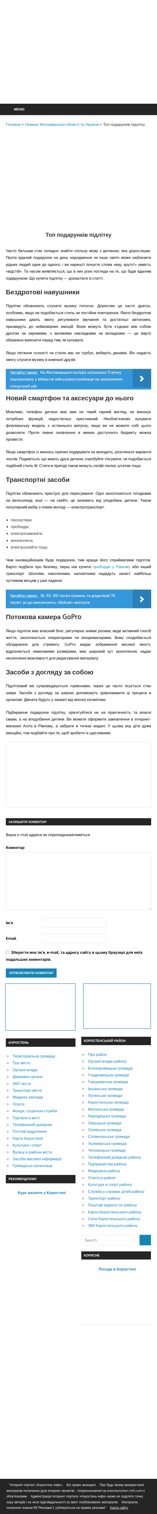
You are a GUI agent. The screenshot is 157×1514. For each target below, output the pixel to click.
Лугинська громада (105, 1095)
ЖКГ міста (22, 1083)
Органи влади (25, 1069)
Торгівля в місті (26, 1117)
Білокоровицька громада (110, 1068)
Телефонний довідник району (114, 1157)
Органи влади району (107, 1061)
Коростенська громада (108, 1102)
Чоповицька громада (106, 1150)
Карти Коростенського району (114, 1211)
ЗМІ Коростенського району (112, 1225)
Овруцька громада (104, 1122)
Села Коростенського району (114, 1218)
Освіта (18, 1104)
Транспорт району (104, 1198)
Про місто (21, 1062)
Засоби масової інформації (37, 1158)
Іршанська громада (105, 1088)
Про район (97, 1054)
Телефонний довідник (32, 1124)
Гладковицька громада (108, 1074)
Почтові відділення (30, 1131)
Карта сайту (119, 1508)
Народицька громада (107, 1115)
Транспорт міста (27, 1090)
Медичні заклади (28, 1097)
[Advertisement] (81, 63)
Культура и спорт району (110, 1184)
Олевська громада (104, 1129)
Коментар (15, 847)
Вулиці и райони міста (32, 1152)
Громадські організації (32, 1165)
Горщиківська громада (108, 1081)
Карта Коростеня (28, 1138)
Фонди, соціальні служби (35, 1110)
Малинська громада (106, 1109)
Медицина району (104, 1170)
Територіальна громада (34, 1056)
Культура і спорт (27, 1145)
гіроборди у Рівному (111, 566)
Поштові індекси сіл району (112, 1204)
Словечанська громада (109, 1136)
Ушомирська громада (107, 1143)
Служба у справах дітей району (116, 1191)
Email (11, 938)
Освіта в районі (101, 1177)
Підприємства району (107, 1163)
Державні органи (28, 1076)
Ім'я (9, 922)
